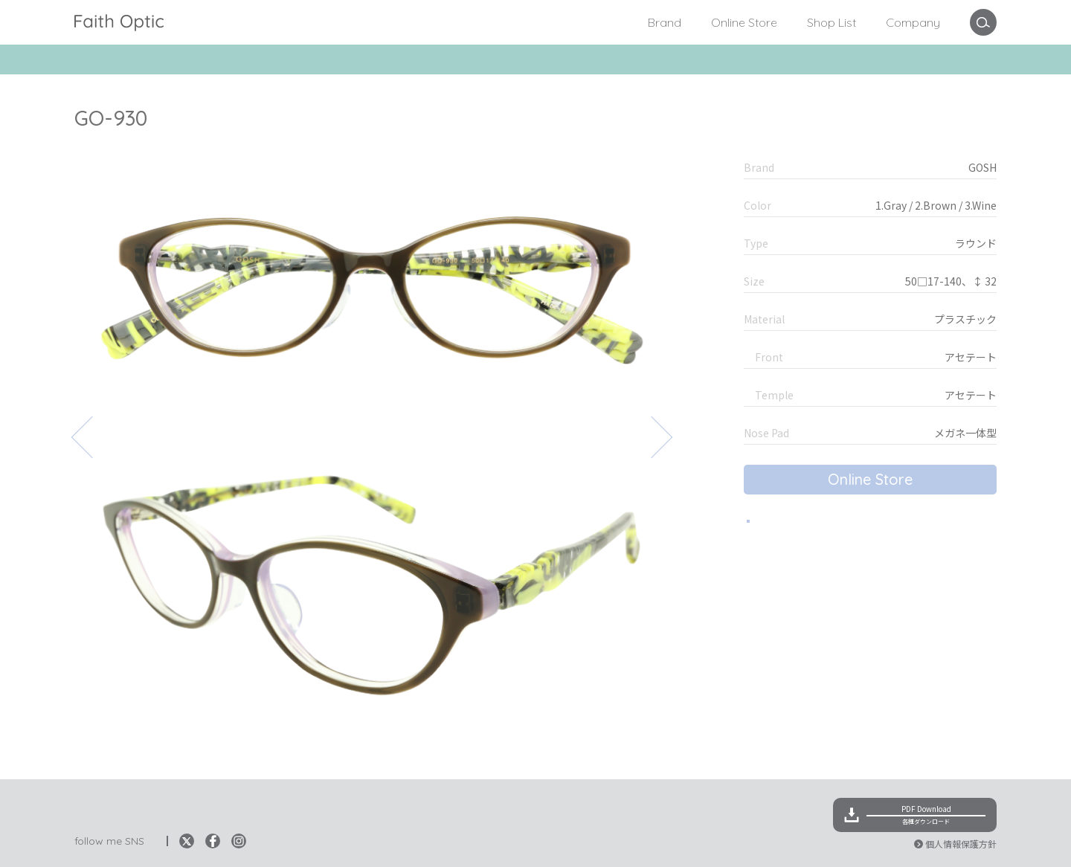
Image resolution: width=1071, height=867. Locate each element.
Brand (664, 22)
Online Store (744, 22)
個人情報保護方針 (961, 843)
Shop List (831, 22)
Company (913, 22)
